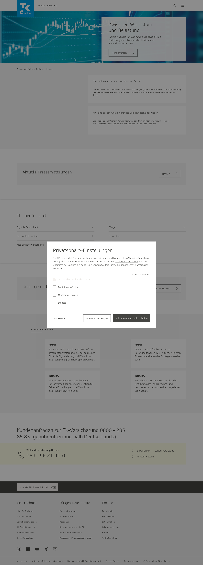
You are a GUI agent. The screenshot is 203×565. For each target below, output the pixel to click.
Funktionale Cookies (69, 287)
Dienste (62, 302)
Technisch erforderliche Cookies (75, 279)
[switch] (140, 274)
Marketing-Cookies (68, 295)
